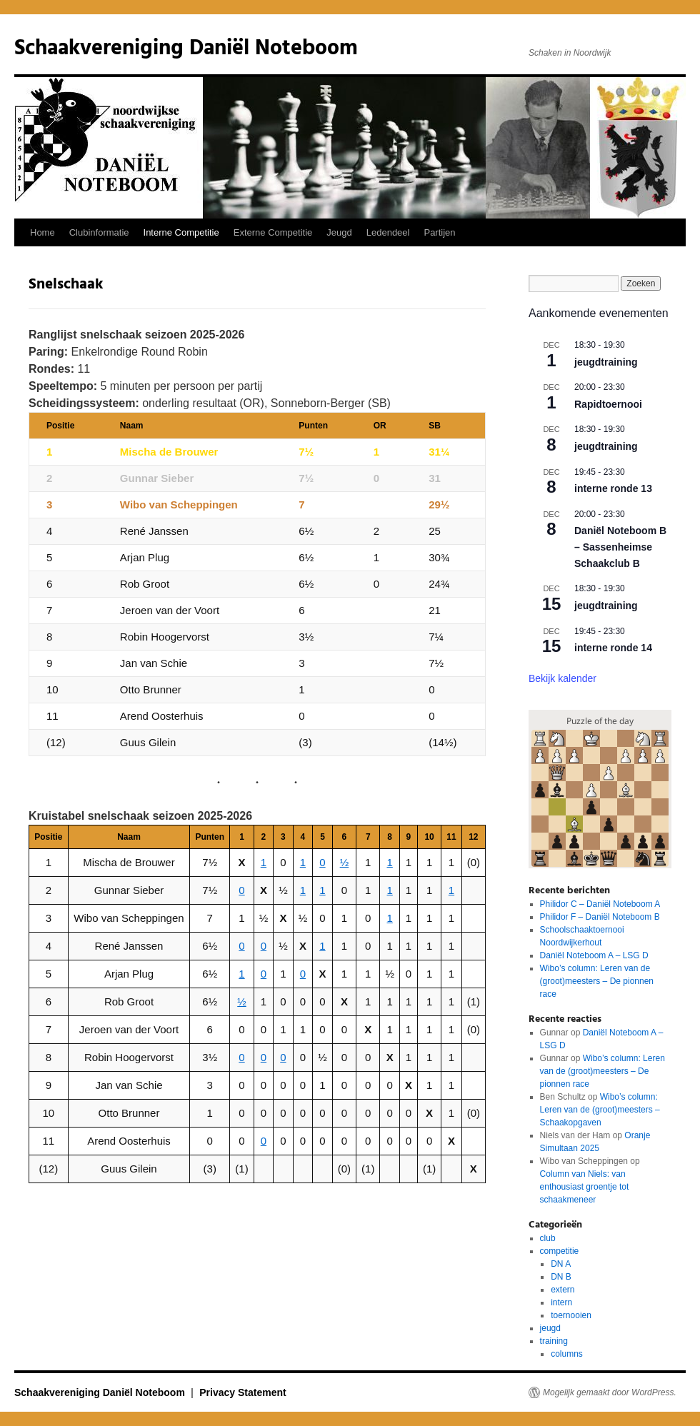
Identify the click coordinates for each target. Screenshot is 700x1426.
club (548, 1238)
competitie (559, 1251)
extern (562, 1290)
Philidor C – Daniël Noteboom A (600, 904)
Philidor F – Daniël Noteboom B (600, 917)
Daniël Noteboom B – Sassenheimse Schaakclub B (620, 546)
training (554, 1341)
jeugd (550, 1328)
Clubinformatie (99, 232)
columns (567, 1354)
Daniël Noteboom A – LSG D (594, 955)
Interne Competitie (181, 232)
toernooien (571, 1315)
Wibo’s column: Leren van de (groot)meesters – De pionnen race (597, 981)
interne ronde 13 (613, 488)
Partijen (439, 232)
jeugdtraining (606, 362)
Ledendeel (388, 232)
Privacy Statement (242, 1392)
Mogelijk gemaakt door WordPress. (609, 1392)
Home (42, 232)
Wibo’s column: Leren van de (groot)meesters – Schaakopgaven (600, 1110)
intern (561, 1302)
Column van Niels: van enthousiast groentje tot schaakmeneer (584, 1187)
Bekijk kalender (562, 678)
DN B (561, 1277)
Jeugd (338, 232)
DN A (561, 1264)
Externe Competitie (273, 232)
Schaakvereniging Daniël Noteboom (186, 48)
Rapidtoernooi (608, 404)
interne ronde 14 (613, 647)
